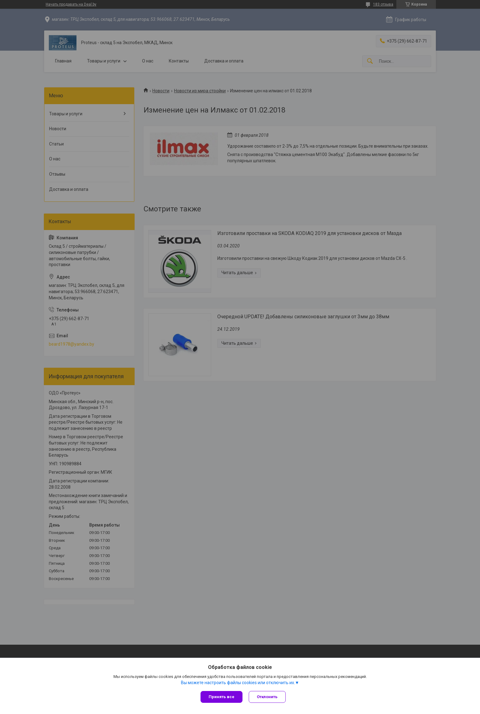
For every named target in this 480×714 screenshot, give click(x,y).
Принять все (221, 696)
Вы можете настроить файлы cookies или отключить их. (238, 682)
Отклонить (267, 696)
